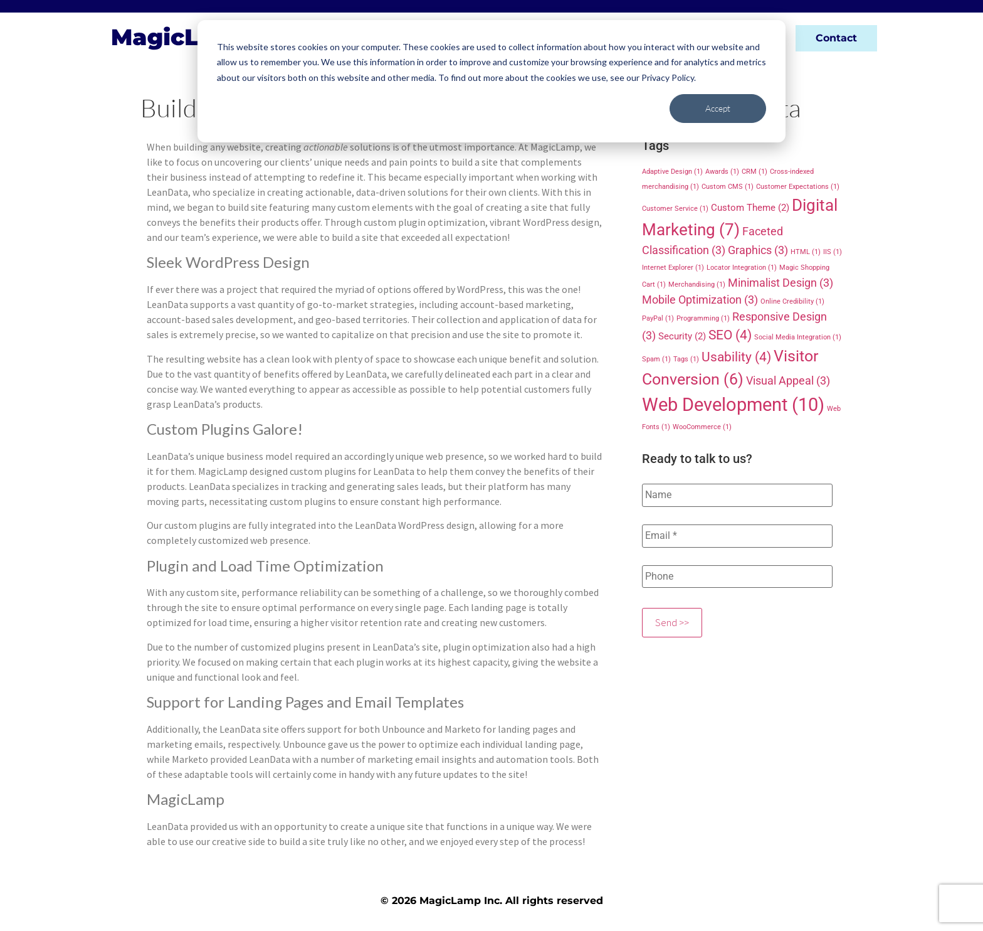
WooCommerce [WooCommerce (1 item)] (702, 427)
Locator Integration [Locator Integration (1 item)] (742, 267)
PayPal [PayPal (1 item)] (658, 318)
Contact (836, 38)
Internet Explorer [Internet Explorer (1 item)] (673, 267)
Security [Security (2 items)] (682, 336)
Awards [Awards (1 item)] (722, 172)
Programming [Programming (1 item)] (703, 318)
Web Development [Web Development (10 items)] (733, 404)
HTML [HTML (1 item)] (806, 252)
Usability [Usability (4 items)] (736, 356)
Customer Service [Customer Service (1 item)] (675, 209)
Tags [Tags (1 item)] (686, 359)
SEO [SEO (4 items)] (730, 335)
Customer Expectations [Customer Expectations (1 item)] (797, 187)
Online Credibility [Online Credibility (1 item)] (792, 301)
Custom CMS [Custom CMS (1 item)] (728, 187)
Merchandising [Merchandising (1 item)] (696, 284)
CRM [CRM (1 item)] (754, 172)
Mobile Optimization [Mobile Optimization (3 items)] (700, 299)
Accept (717, 108)
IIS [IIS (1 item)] (832, 252)
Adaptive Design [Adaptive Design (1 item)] (672, 172)
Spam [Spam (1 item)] (656, 359)
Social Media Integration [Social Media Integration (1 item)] (797, 337)
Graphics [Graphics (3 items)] (758, 250)
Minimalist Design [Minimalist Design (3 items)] (780, 282)
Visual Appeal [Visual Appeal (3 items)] (788, 380)
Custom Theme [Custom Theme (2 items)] (750, 207)
